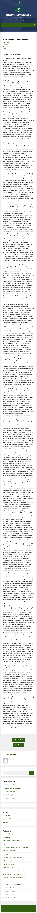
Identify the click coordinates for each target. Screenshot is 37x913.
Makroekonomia (10, 35)
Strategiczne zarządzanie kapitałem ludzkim (14, 871)
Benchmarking (6, 837)
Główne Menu (18, 24)
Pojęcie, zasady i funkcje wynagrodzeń (13, 861)
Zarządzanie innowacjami (9, 881)
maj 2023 (5, 822)
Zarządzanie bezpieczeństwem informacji (14, 877)
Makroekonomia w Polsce (10, 784)
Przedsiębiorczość (8, 867)
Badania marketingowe (9, 834)
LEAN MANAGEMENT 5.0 (10, 850)
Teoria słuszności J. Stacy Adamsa (12, 874)
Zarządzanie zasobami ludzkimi (11, 791)
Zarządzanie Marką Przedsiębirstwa (12, 887)
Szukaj (4, 770)
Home (4, 35)
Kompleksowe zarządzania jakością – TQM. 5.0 (15, 847)
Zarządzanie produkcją (9, 798)
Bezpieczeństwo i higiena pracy (11, 840)
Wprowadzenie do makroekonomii (15, 40)
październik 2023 (7, 815)
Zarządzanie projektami (9, 795)
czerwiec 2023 (7, 819)
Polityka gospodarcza (8, 864)
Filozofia (5, 844)
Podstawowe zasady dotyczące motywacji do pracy (16, 857)
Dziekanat (6, 44)
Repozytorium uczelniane (18, 14)
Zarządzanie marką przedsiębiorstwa (12, 884)
